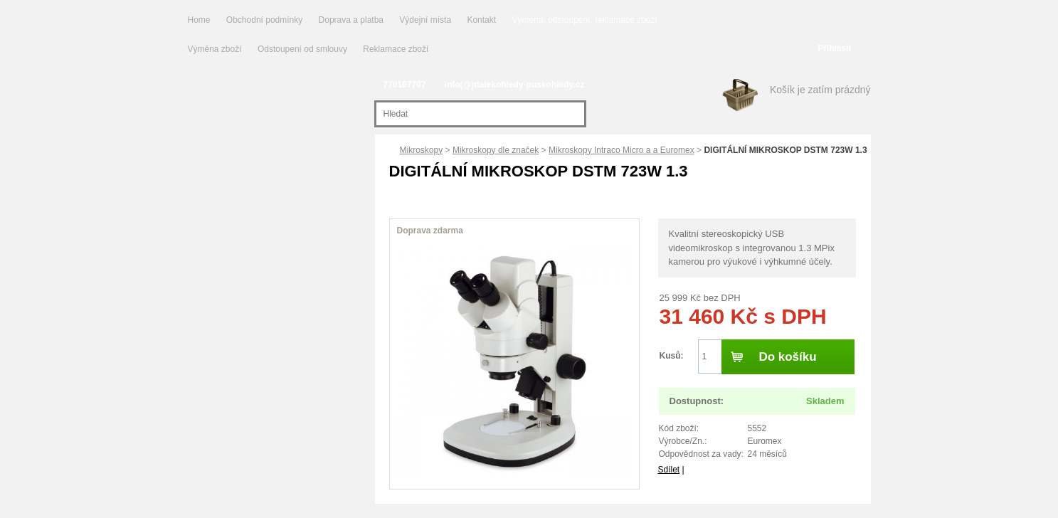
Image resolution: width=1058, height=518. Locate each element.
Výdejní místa (425, 20)
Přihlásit (834, 48)
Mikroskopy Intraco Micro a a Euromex (621, 150)
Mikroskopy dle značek (496, 150)
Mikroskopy (421, 150)
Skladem (825, 401)
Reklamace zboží (395, 49)
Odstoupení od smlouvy (303, 49)
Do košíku (787, 357)
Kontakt (481, 20)
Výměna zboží (216, 49)
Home (199, 20)
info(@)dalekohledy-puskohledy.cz (515, 85)
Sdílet (669, 470)
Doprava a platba (351, 20)
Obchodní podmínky (264, 20)
